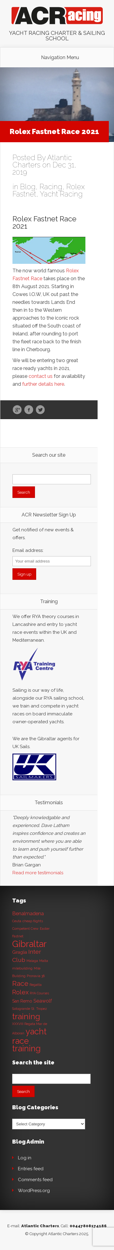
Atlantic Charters (40, 1226)
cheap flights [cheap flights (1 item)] (32, 921)
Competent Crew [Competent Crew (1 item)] (25, 928)
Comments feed (35, 1179)
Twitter (40, 410)
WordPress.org (34, 1190)
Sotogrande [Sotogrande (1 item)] (21, 1008)
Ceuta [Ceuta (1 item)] (16, 921)
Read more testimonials (37, 872)
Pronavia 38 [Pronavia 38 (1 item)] (36, 976)
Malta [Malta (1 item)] (43, 961)
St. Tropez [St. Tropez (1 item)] (39, 1008)
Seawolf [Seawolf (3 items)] (42, 1001)
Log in (24, 1158)
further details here (43, 384)
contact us (41, 376)
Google (17, 410)
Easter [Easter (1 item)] (45, 928)
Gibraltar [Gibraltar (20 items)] (29, 944)
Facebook (28, 410)
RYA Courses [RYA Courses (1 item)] (39, 993)
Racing (51, 186)
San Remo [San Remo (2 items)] (22, 1001)
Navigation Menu (60, 57)
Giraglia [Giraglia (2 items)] (19, 952)
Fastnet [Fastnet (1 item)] (17, 936)
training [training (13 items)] (26, 1016)
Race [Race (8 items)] (20, 983)
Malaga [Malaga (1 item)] (32, 961)
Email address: (27, 550)
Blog (28, 186)
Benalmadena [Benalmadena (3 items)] (28, 913)
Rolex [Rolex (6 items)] (20, 992)
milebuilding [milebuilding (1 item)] (22, 968)
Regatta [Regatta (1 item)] (35, 984)
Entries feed (30, 1168)
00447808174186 (88, 1226)
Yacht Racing (61, 194)
